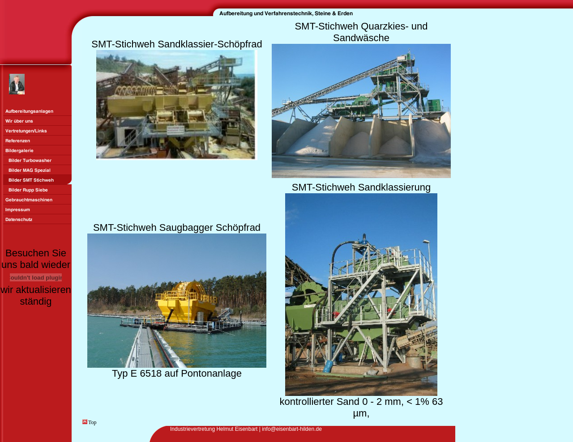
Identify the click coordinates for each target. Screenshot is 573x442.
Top (89, 422)
